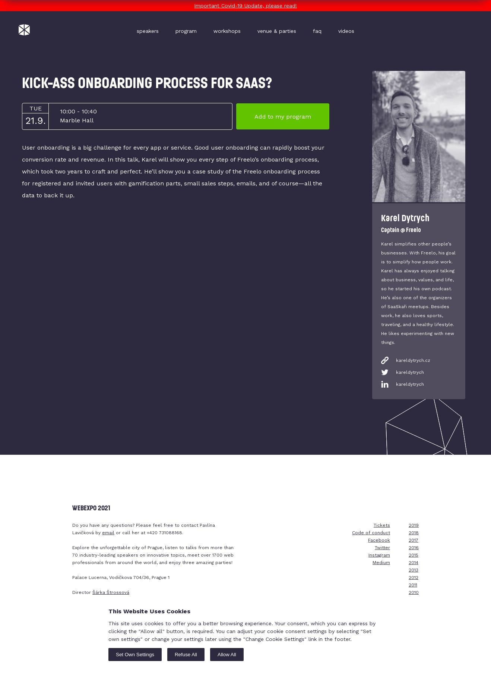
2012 (413, 577)
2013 (413, 570)
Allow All (227, 654)
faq (317, 31)
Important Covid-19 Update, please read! (245, 6)
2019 (414, 525)
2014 (413, 562)
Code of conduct (371, 532)
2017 (413, 540)
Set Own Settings (135, 654)
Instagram (379, 555)
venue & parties (276, 31)
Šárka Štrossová (110, 592)
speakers (148, 31)
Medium (381, 562)
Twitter (382, 547)
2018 (414, 532)
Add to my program (282, 116)
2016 (414, 547)
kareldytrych (410, 372)
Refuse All (186, 654)
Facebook (379, 540)
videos (346, 31)
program (186, 31)
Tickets (382, 525)
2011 (413, 585)
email (108, 532)
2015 (413, 555)
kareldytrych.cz (413, 360)
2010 (414, 592)
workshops (227, 31)
